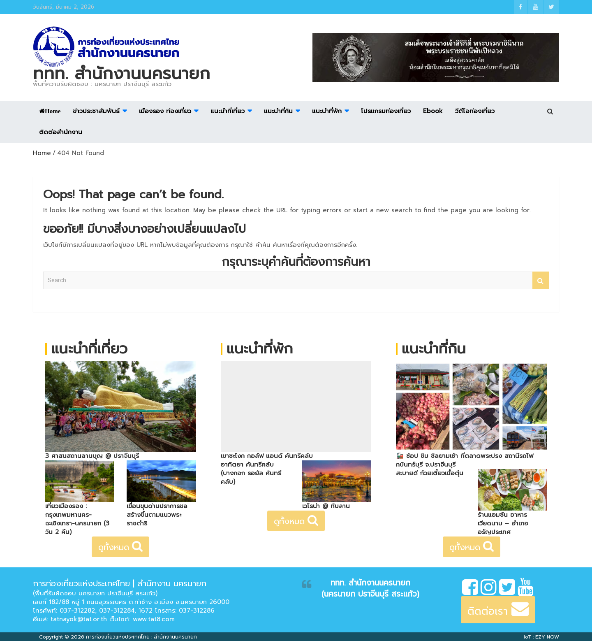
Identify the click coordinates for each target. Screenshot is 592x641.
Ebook (433, 111)
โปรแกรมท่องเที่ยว (386, 111)
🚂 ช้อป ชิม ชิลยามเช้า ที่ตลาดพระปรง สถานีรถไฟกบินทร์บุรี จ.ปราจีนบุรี (464, 460)
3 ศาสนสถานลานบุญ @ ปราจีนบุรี (92, 455)
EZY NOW (547, 637)
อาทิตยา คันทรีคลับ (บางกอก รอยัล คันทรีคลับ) (251, 473)
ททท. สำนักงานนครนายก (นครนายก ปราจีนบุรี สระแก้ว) (370, 588)
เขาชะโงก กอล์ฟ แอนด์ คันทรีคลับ (267, 455)
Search (540, 280)
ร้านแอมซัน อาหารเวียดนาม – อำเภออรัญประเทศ (503, 523)
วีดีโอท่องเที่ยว (475, 111)
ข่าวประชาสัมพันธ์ (96, 111)
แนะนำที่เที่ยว (227, 111)
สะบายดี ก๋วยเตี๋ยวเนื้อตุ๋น (429, 473)
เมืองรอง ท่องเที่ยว (165, 111)
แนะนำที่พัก (327, 111)
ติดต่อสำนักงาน (60, 132)
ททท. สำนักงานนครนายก (121, 73)
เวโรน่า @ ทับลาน (326, 506)
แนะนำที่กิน (278, 111)
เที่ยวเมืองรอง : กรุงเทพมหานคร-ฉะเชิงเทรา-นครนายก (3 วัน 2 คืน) (77, 519)
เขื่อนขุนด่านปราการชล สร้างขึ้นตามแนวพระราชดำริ (157, 515)
